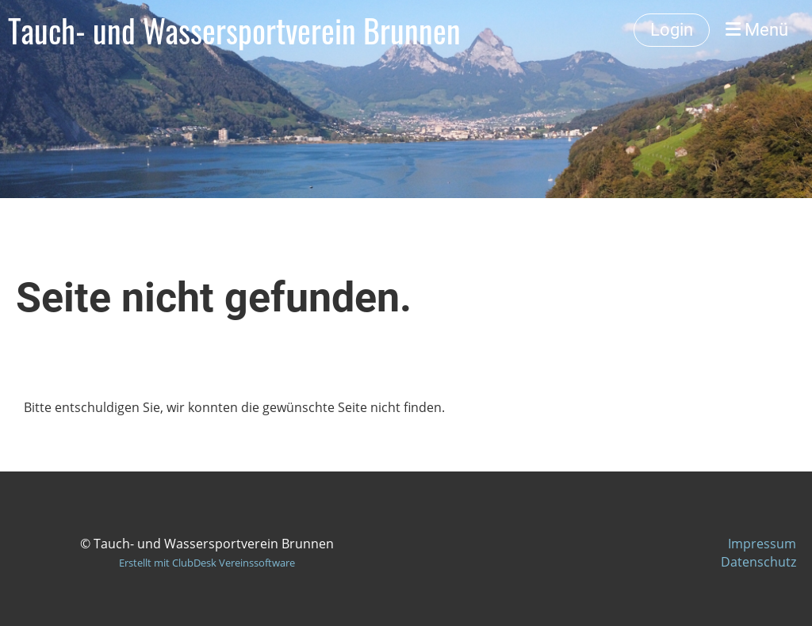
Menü (757, 30)
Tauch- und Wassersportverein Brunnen (234, 30)
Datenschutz (758, 562)
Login (671, 30)
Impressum (762, 543)
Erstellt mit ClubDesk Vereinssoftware (207, 562)
